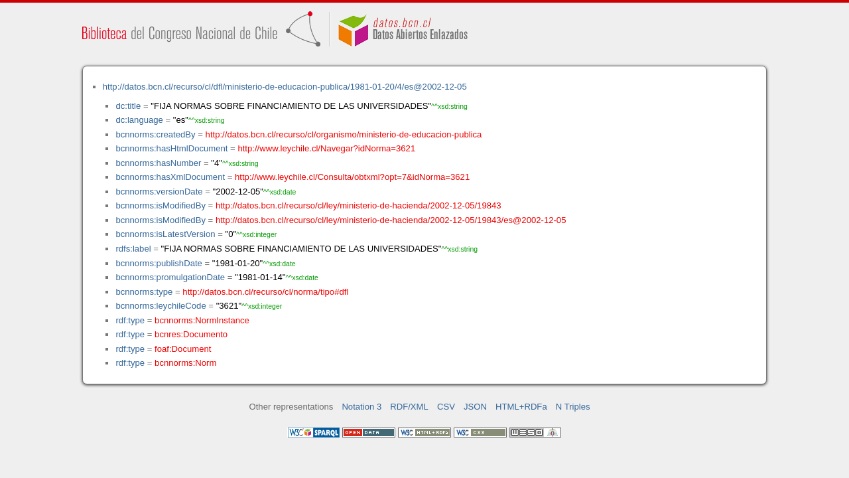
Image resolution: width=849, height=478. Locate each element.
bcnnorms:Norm (185, 363)
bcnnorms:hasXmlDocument (170, 177)
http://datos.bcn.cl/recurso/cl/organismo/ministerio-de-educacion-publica (344, 134)
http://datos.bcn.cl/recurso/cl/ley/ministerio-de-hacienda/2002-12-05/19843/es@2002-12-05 (391, 220)
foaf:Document (183, 349)
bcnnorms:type (143, 292)
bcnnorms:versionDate (158, 192)
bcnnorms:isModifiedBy (160, 205)
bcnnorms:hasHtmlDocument (171, 148)
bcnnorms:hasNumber (158, 163)
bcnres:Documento (191, 334)
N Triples (573, 407)
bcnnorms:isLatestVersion (165, 234)
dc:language (139, 120)
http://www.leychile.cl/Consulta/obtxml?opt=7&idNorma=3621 (352, 177)
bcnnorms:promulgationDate (170, 277)
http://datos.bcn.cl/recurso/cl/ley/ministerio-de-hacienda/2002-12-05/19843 (358, 205)
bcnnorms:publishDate (158, 263)
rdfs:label (133, 249)
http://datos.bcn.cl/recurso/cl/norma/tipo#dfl (265, 292)
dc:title (128, 106)
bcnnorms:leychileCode (160, 306)
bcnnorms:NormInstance (202, 320)
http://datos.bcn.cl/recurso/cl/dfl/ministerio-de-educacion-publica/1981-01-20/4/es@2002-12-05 (285, 87)
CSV (446, 407)
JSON (475, 407)
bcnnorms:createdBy (155, 134)
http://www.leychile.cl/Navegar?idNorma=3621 (326, 148)
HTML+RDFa (521, 407)
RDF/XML (409, 407)
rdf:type (130, 320)
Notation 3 (361, 407)
